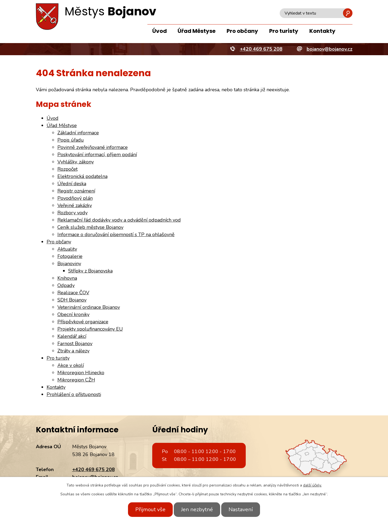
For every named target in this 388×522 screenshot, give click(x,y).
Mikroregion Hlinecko (80, 372)
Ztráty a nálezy (73, 351)
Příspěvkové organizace (82, 321)
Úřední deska (71, 183)
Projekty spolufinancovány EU (90, 329)
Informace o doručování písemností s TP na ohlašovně (116, 234)
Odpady (66, 285)
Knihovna (67, 278)
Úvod (159, 31)
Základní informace (78, 132)
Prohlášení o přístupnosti (74, 394)
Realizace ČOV (73, 292)
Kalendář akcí (71, 336)
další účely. (312, 485)
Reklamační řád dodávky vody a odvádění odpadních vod (119, 220)
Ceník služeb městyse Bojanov (90, 227)
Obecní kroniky (73, 314)
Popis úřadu (70, 140)
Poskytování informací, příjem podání (97, 154)
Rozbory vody (72, 212)
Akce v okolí (70, 365)
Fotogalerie (69, 256)
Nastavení (243, 509)
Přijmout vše (148, 509)
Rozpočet (67, 169)
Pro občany (242, 31)
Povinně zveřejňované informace (92, 147)
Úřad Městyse (197, 31)
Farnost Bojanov (74, 343)
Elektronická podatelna (82, 176)
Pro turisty (283, 31)
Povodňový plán (75, 198)
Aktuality (67, 249)
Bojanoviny (69, 263)
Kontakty (322, 31)
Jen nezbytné (197, 509)
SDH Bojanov (71, 300)
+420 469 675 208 (93, 469)
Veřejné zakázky (74, 205)
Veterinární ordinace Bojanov (88, 307)
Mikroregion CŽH (76, 380)
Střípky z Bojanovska (90, 271)
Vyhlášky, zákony (75, 162)
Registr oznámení (76, 191)
